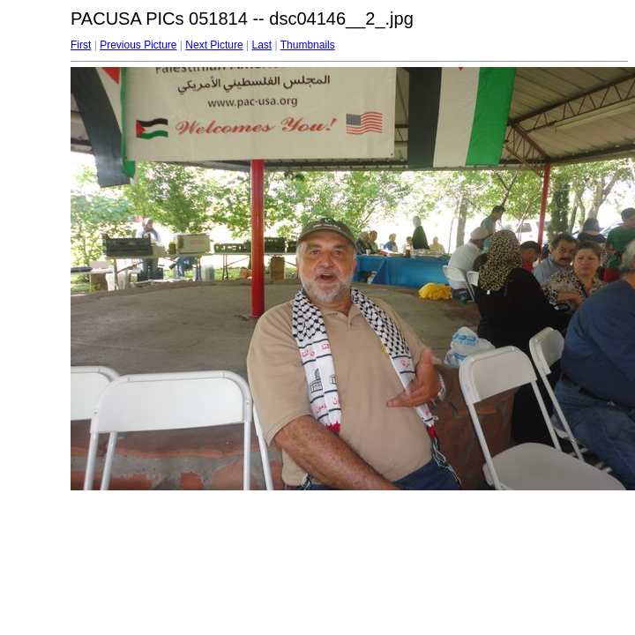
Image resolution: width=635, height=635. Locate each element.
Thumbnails (307, 45)
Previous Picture (138, 45)
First (81, 45)
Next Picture (214, 45)
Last (261, 45)
